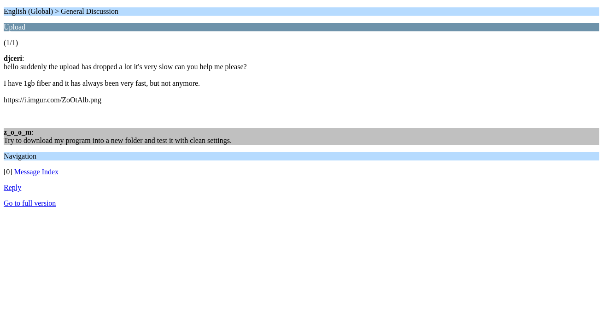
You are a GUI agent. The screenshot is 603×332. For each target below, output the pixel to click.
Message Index (36, 172)
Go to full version (30, 203)
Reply (12, 187)
